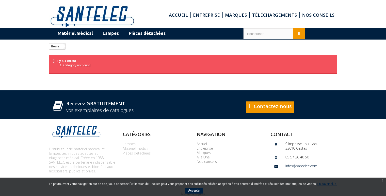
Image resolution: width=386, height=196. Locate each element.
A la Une (203, 157)
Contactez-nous (273, 106)
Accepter (194, 190)
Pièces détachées (137, 153)
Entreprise (206, 15)
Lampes (129, 143)
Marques (236, 15)
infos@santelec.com (301, 166)
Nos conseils (318, 15)
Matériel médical (136, 148)
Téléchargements (274, 15)
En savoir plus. (327, 184)
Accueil (178, 15)
